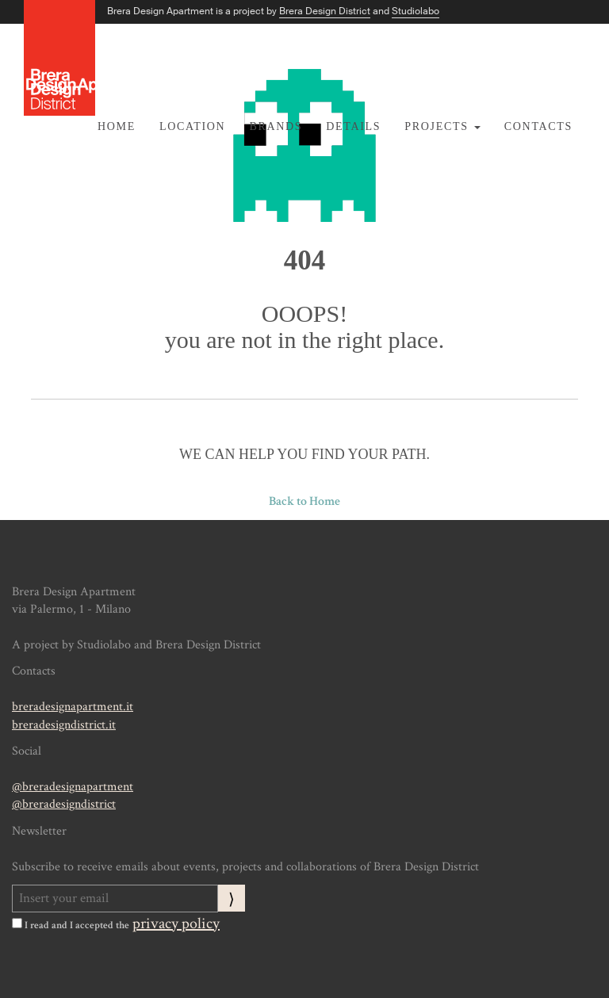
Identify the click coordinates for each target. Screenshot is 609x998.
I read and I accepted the (70, 925)
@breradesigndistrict (64, 804)
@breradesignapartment (72, 786)
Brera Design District (324, 11)
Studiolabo (415, 11)
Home (117, 126)
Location (192, 126)
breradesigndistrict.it (64, 725)
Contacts (538, 126)
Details (353, 126)
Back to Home (304, 501)
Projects (442, 126)
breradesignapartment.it (72, 706)
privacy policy (176, 923)
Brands (275, 126)
